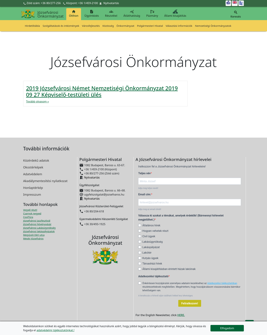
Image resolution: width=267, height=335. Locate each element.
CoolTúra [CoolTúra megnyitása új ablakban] (28, 217)
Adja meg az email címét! (149, 209)
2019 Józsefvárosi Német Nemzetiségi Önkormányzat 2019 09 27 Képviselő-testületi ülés (102, 91)
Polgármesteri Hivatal (150, 25)
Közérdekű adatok (36, 160)
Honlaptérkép (33, 188)
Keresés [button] (236, 14)
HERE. (181, 315)
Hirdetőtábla (32, 25)
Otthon (73, 14)
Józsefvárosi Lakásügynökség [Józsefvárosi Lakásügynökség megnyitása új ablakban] (39, 227)
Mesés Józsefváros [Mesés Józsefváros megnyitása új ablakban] (33, 238)
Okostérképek (33, 167)
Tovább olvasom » (37, 101)
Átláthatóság (131, 14)
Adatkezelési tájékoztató (153, 276)
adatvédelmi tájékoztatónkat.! (55, 330)
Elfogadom (227, 328)
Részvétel (111, 14)
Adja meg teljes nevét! (148, 188)
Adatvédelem (32, 174)
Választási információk (179, 25)
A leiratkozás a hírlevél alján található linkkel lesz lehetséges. (165, 295)
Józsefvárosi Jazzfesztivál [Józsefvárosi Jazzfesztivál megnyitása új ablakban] (36, 220)
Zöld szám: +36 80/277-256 (42, 3)
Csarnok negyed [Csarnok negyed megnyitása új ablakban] (32, 213)
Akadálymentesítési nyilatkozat (45, 181)
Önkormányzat (125, 25)
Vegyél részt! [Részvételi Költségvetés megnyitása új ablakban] (30, 210)
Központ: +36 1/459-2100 (82, 3)
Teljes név (144, 173)
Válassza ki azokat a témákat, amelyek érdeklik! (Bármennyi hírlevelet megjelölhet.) (181, 217)
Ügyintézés (91, 14)
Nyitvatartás (111, 3)
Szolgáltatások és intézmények (61, 25)
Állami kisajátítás (175, 14)
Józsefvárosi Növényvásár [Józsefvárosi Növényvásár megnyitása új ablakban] (37, 224)
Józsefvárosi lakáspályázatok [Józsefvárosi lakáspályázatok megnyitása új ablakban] (39, 231)
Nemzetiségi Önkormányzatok (213, 25)
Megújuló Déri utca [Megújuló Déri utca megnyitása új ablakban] (33, 235)
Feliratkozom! (189, 303)
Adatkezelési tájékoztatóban (222, 283)
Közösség (108, 25)
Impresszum (32, 194)
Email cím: (144, 194)
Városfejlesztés (91, 25)
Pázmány (152, 14)
